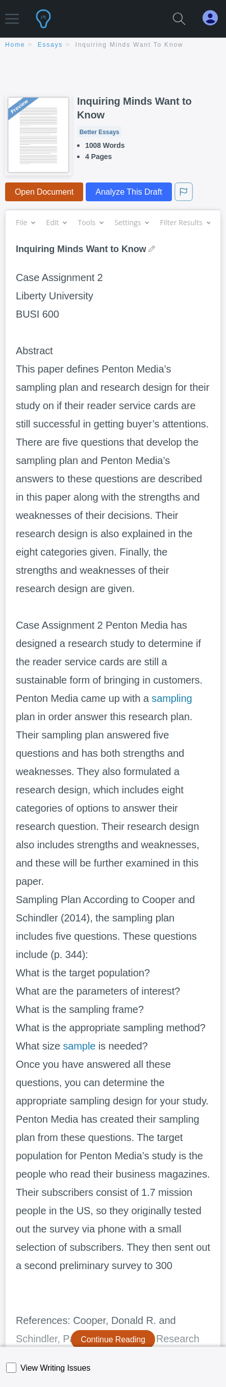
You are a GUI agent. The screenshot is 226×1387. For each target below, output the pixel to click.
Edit (56, 222)
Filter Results (185, 222)
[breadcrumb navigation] (113, 45)
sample (79, 1046)
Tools (90, 222)
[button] (12, 14)
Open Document (44, 192)
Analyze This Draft (128, 192)
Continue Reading (113, 1339)
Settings (131, 222)
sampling (172, 698)
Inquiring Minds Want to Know (130, 44)
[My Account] (214, 18)
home (15, 44)
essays (50, 44)
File (25, 222)
